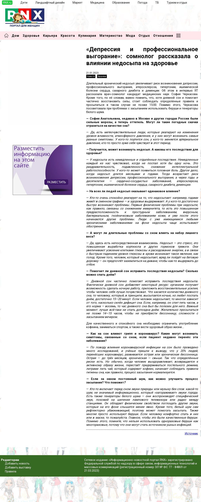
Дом (15, 36)
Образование (121, 2)
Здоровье (31, 36)
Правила (10, 471)
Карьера (50, 36)
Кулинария (87, 36)
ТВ (157, 2)
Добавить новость (17, 463)
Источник (191, 433)
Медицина (97, 2)
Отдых (144, 36)
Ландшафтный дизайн (50, 2)
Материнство (111, 36)
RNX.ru (7, 2)
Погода (142, 2)
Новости (91, 76)
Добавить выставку (18, 467)
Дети (23, 2)
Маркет (77, 2)
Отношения (163, 36)
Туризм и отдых (177, 2)
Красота (68, 36)
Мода (130, 36)
